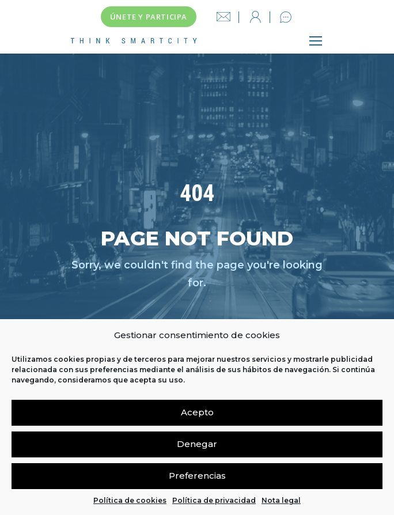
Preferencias (197, 475)
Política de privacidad (214, 500)
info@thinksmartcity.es (223, 17)
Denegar (197, 443)
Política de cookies (129, 500)
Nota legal (281, 500)
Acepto (197, 412)
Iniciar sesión (255, 17)
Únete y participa (148, 17)
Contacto (285, 17)
